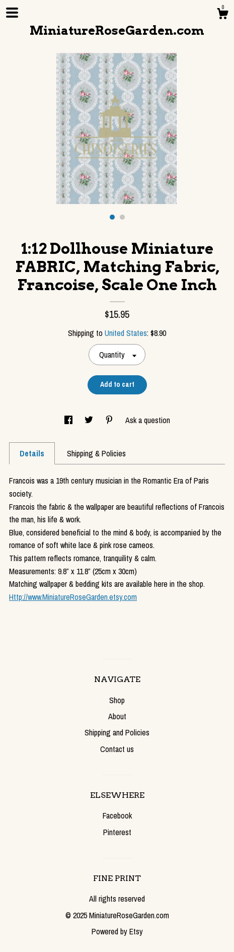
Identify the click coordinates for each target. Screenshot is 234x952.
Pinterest (117, 832)
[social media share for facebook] (69, 420)
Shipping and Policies (117, 732)
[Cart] (222, 15)
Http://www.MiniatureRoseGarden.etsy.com (73, 596)
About (117, 716)
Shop (117, 700)
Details (32, 453)
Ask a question (147, 420)
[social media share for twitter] (90, 420)
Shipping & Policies (96, 453)
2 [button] (122, 217)
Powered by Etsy (117, 931)
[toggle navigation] (12, 13)
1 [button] (112, 217)
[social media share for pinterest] (110, 420)
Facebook (117, 815)
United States (126, 332)
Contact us (117, 749)
